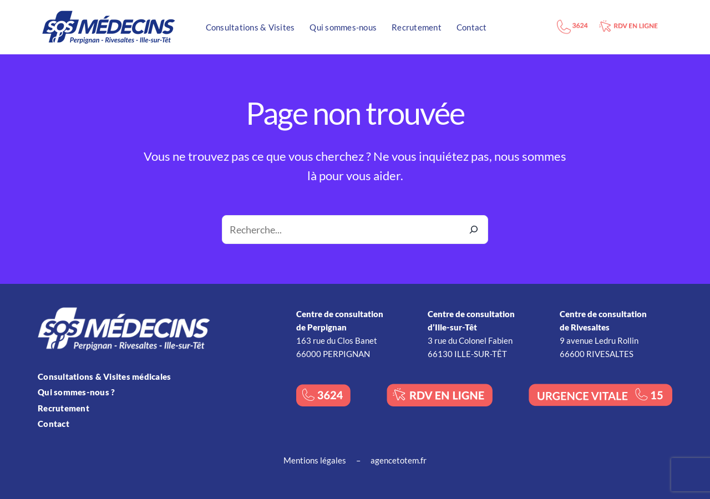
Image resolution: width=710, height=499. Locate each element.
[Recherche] (473, 229)
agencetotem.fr (399, 460)
